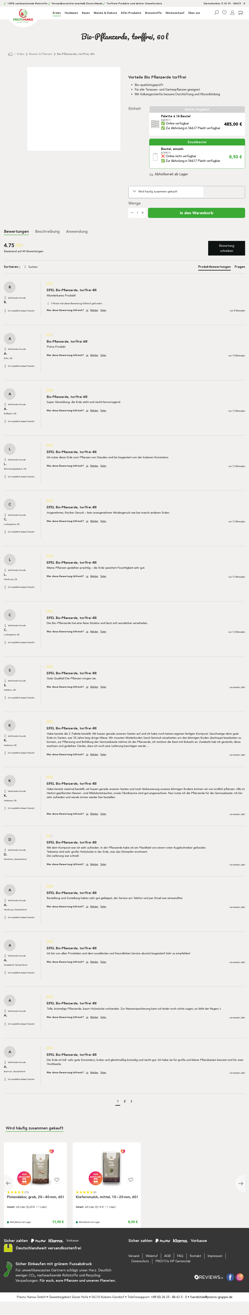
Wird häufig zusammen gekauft (157, 191)
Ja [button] (87, 310)
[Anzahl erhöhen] (143, 213)
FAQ (180, 1256)
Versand (133, 1256)
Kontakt (195, 1256)
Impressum (215, 1256)
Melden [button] (94, 310)
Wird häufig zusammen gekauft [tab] (34, 1128)
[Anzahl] (137, 213)
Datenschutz (140, 1261)
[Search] (37, 267)
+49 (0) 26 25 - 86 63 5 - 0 (169, 1297)
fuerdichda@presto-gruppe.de (211, 1297)
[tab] (47, 231)
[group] (24, 245)
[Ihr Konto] (232, 13)
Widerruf (152, 1256)
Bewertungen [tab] (16, 231)
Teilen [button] (103, 310)
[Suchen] (216, 13)
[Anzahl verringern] (132, 213)
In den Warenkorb (196, 213)
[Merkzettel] (224, 13)
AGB (167, 1256)
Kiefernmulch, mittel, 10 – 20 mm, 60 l (107, 1197)
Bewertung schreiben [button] (226, 248)
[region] (62, 113)
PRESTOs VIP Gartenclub (173, 1261)
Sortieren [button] (12, 267)
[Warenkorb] (240, 13)
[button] (117, 1102)
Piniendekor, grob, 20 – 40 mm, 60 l (35, 1197)
